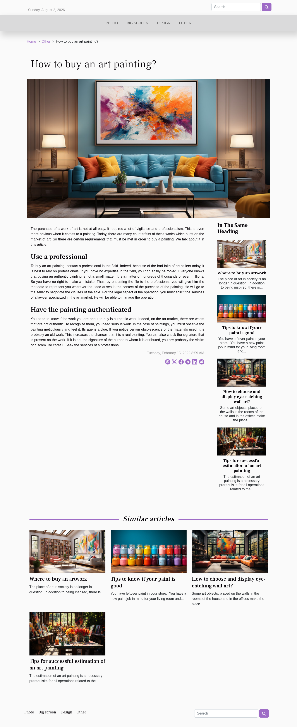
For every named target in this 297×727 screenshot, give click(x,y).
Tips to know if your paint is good (241, 330)
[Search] (236, 7)
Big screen (137, 23)
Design (163, 23)
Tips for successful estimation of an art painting (242, 465)
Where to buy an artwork (241, 273)
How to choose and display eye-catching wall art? (241, 396)
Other (185, 23)
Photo (112, 23)
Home (31, 41)
